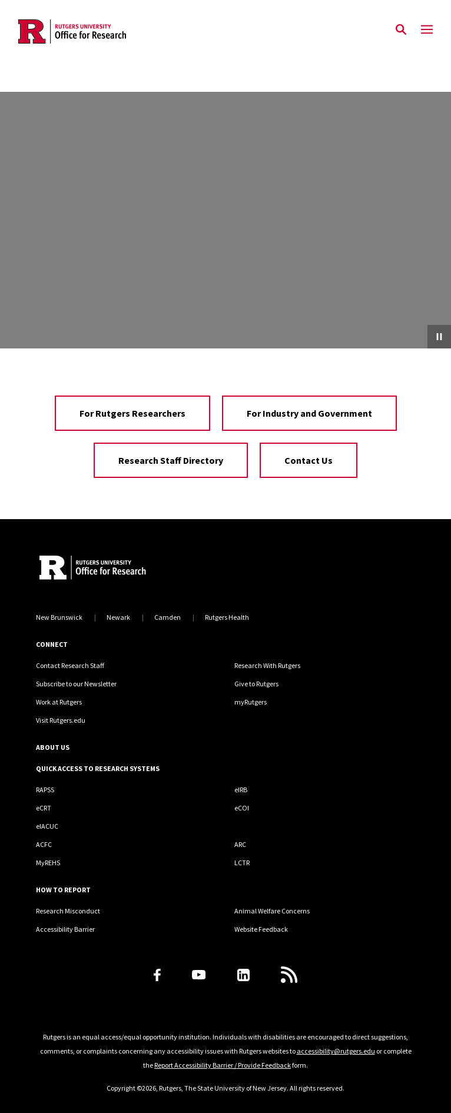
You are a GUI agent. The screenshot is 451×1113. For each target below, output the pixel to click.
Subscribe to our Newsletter (76, 683)
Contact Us (308, 460)
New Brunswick (59, 617)
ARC (240, 844)
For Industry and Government (309, 413)
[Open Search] (401, 30)
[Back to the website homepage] (72, 31)
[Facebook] (157, 975)
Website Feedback (261, 929)
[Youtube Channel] (198, 974)
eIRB (240, 789)
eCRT (43, 807)
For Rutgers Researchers (132, 413)
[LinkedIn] (243, 975)
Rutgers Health (227, 617)
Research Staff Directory (170, 460)
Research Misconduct (68, 910)
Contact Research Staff (70, 665)
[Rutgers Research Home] (130, 569)
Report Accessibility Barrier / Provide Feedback (222, 1065)
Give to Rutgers (256, 683)
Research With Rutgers (267, 665)
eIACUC (47, 826)
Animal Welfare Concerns (272, 910)
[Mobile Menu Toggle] (427, 30)
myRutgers (250, 701)
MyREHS (48, 862)
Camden (167, 617)
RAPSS (45, 789)
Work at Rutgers (59, 701)
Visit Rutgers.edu (60, 720)
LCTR (242, 862)
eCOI (241, 807)
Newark (118, 617)
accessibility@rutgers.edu (336, 1050)
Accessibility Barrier (65, 929)
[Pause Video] (439, 336)
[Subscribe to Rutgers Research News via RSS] (289, 974)
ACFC (44, 844)
